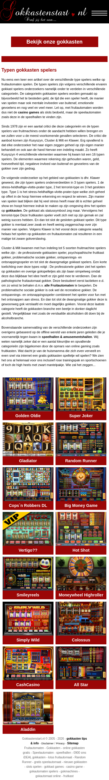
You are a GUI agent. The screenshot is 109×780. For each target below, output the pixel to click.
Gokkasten (53, 748)
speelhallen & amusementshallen (67, 337)
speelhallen (63, 752)
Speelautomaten (43, 752)
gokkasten (14, 210)
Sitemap (72, 743)
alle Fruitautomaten (59, 285)
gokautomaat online (48, 776)
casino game (74, 766)
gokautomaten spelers (43, 771)
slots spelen (34, 766)
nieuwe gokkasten (75, 762)
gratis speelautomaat (47, 762)
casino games (28, 112)
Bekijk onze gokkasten (54, 42)
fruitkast (68, 776)
